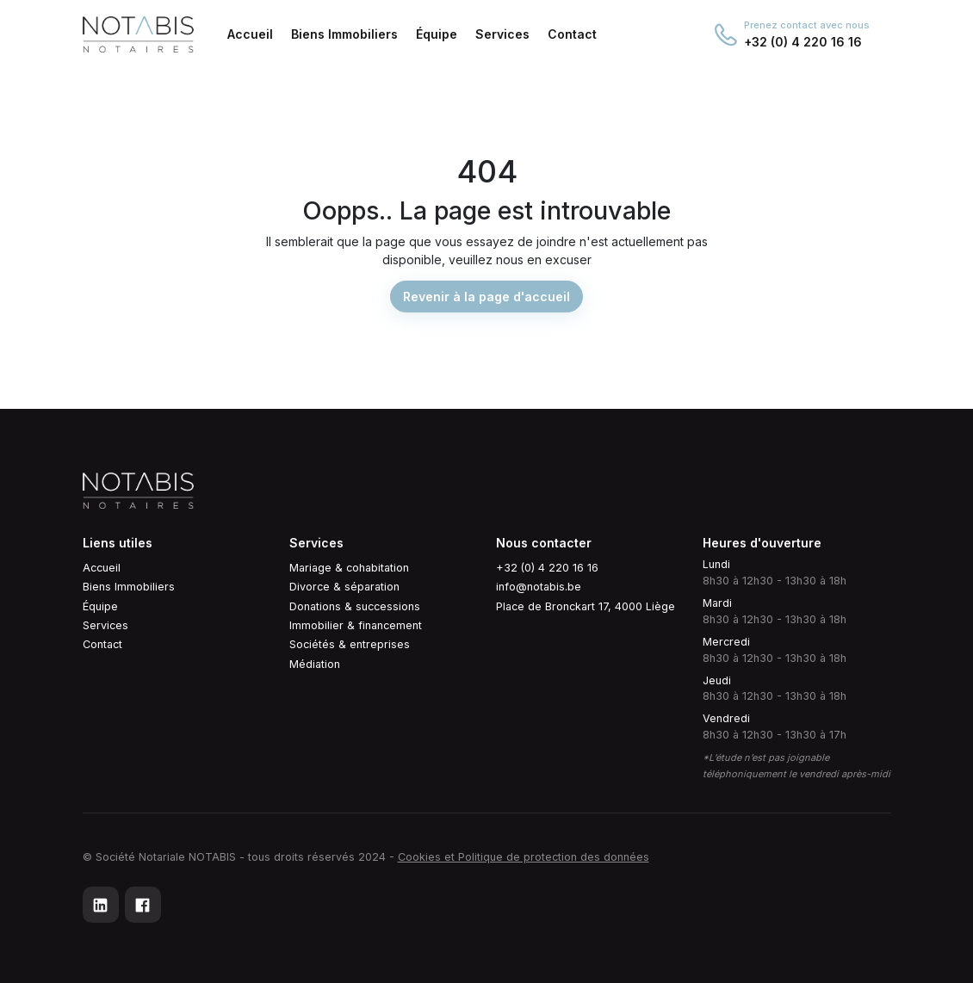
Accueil (102, 567)
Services (105, 625)
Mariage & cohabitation (349, 567)
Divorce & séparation (344, 586)
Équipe (100, 606)
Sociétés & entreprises (349, 644)
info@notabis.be (538, 586)
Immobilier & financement (355, 625)
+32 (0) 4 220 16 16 (547, 567)
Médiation (314, 664)
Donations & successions (354, 606)
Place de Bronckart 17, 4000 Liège (585, 606)
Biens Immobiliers (129, 586)
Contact (102, 644)
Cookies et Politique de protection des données (523, 856)
